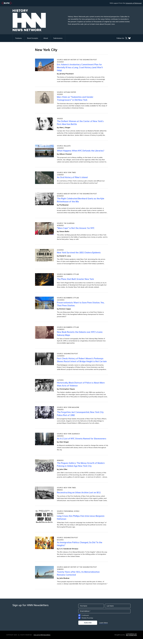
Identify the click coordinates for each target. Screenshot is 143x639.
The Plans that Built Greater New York (75, 279)
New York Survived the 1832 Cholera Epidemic (79, 252)
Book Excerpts (32, 38)
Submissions (57, 38)
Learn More (103, 623)
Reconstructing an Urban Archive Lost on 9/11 (79, 492)
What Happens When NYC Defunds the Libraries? (80, 150)
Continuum (85, 615)
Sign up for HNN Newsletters (42, 635)
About (45, 38)
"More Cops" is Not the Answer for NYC (75, 228)
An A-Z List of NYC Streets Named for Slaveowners (81, 438)
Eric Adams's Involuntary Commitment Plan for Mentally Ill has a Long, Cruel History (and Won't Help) (80, 67)
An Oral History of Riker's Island (72, 177)
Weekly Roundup (87, 618)
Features (18, 38)
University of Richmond (133, 3)
